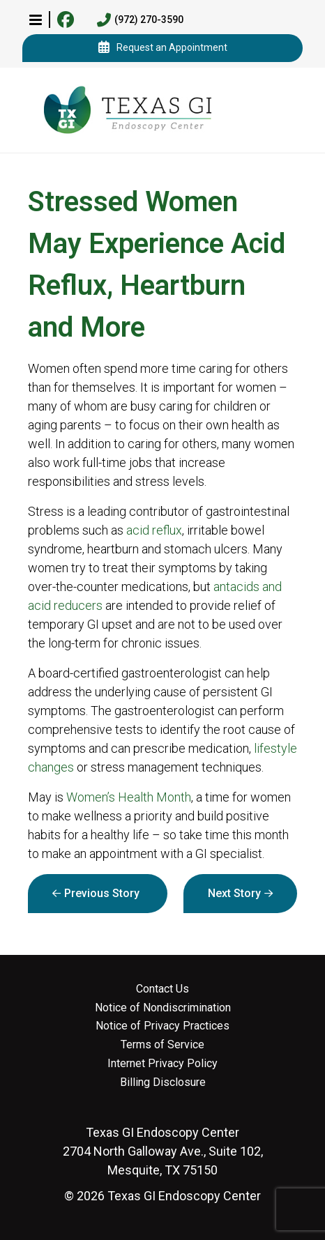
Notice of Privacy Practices (162, 1026)
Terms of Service (162, 1044)
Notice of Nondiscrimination (163, 1007)
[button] (35, 19)
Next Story (234, 893)
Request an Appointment (162, 48)
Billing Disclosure (163, 1082)
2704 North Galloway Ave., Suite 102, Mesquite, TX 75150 (163, 1151)
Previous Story (101, 893)
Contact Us (162, 989)
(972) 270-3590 (140, 20)
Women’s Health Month (128, 797)
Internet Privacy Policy (162, 1063)
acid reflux (154, 530)
